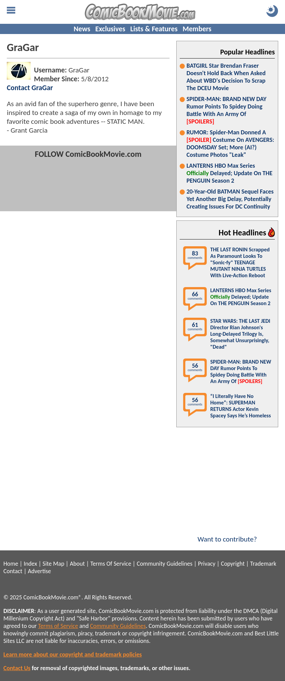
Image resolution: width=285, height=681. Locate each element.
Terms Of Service (110, 563)
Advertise (39, 571)
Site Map (53, 563)
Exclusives (110, 28)
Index (30, 563)
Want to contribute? (227, 535)
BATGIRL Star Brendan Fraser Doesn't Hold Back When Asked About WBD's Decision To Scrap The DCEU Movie (226, 77)
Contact (12, 571)
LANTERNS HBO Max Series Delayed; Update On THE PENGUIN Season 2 (229, 173)
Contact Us (16, 668)
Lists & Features (154, 28)
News (82, 28)
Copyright (233, 563)
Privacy (206, 563)
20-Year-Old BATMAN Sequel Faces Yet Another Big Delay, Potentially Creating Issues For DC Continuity (230, 199)
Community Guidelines (164, 563)
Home (10, 563)
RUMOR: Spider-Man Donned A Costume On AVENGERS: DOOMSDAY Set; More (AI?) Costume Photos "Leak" (230, 144)
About (77, 563)
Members (196, 28)
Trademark (263, 563)
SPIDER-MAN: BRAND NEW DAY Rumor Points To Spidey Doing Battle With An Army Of (226, 110)
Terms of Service (58, 626)
